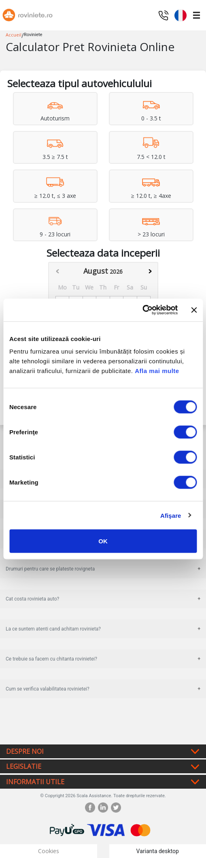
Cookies (48, 851)
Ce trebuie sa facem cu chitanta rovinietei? (51, 659)
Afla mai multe (157, 370)
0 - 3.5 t (151, 118)
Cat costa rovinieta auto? (32, 599)
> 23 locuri (151, 234)
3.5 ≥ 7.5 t (55, 157)
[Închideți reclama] (194, 310)
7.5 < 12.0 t (151, 157)
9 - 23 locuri (55, 234)
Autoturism (55, 118)
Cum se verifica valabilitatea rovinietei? (47, 689)
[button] (180, 14)
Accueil (13, 35)
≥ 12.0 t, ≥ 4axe (151, 195)
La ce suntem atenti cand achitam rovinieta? (53, 629)
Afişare (170, 515)
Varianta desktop (157, 851)
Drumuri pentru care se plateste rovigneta (50, 569)
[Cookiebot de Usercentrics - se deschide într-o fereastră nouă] (142, 310)
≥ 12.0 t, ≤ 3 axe (55, 195)
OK (103, 541)
